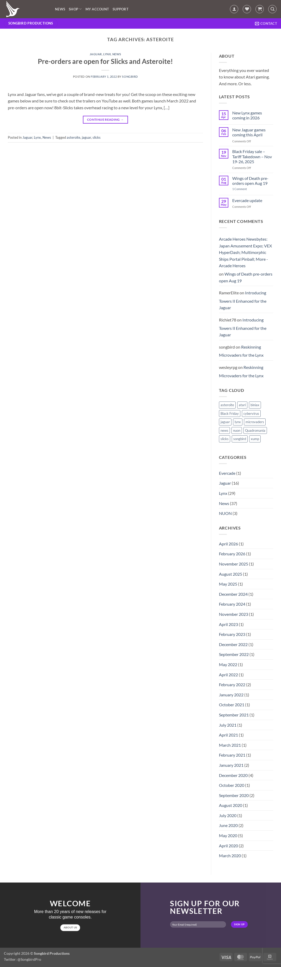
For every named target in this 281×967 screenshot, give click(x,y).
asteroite (73, 137)
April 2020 (228, 845)
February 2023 (232, 634)
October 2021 (231, 704)
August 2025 (230, 573)
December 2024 (233, 594)
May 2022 (228, 664)
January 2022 (231, 694)
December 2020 (233, 775)
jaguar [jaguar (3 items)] (225, 422)
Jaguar (96, 54)
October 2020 (231, 785)
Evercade (227, 473)
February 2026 (232, 553)
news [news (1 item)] (224, 430)
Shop (75, 9)
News (60, 9)
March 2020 (230, 855)
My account (97, 9)
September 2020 (234, 795)
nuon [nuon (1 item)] (236, 430)
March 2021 (230, 745)
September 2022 (234, 654)
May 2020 (228, 835)
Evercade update (247, 200)
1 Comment (243, 189)
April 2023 (228, 624)
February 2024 (232, 603)
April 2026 (228, 543)
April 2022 (228, 674)
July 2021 (227, 724)
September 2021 (234, 714)
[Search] (272, 9)
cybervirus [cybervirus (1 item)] (251, 413)
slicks (97, 137)
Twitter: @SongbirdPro (22, 959)
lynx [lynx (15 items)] (238, 422)
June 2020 (228, 825)
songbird (130, 76)
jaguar (86, 137)
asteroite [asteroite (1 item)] (227, 405)
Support (121, 9)
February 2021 (232, 754)
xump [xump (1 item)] (255, 439)
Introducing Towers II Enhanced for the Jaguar (242, 300)
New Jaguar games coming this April (249, 132)
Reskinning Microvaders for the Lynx (241, 351)
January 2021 (231, 765)
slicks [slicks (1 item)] (225, 439)
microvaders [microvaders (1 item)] (255, 422)
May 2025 (228, 583)
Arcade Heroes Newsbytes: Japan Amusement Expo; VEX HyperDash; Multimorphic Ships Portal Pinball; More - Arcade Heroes (245, 252)
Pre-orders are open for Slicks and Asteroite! (105, 61)
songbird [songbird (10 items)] (239, 439)
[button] (234, 9)
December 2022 (233, 644)
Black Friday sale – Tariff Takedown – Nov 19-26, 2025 (252, 156)
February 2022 (232, 684)
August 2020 (230, 805)
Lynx (107, 54)
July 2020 (227, 815)
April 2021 (228, 734)
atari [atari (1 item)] (242, 405)
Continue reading (105, 119)
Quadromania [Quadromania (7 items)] (255, 430)
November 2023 (233, 614)
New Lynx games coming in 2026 (247, 115)
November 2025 (233, 563)
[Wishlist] (247, 9)
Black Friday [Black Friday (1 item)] (230, 413)
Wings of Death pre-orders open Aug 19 (250, 181)
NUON (225, 513)
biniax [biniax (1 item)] (255, 405)
